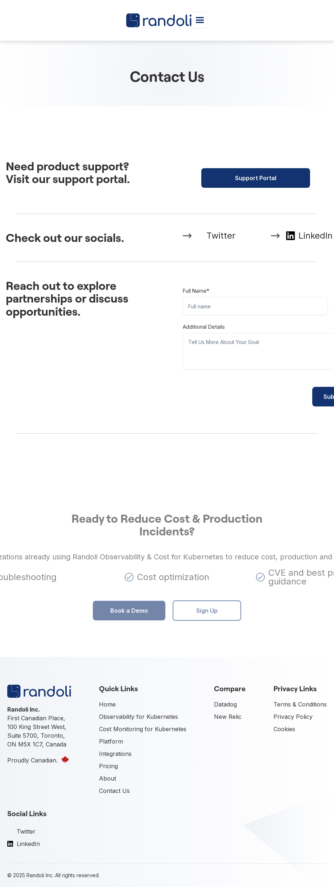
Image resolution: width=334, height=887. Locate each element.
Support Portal (255, 178)
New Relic (228, 716)
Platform (111, 741)
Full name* (196, 291)
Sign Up (207, 610)
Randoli (35, 875)
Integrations (115, 753)
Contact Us (114, 790)
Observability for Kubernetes (138, 716)
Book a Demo (129, 610)
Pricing (108, 766)
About (107, 778)
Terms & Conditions (300, 704)
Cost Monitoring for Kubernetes (142, 729)
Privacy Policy (293, 716)
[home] (158, 20)
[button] (199, 20)
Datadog (225, 704)
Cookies (284, 729)
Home (107, 704)
